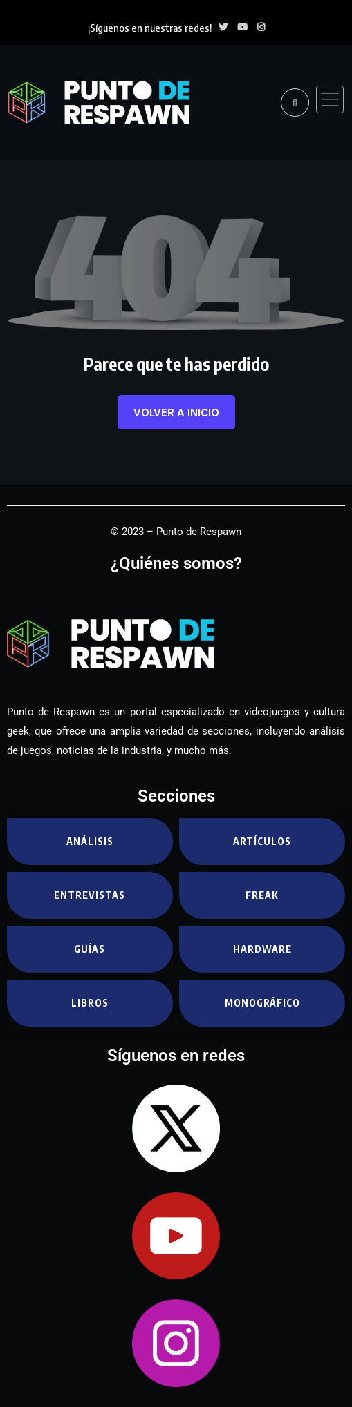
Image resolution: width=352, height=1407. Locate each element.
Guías (89, 949)
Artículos (262, 841)
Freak (262, 895)
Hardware (262, 949)
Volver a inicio (176, 413)
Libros (90, 1003)
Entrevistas (89, 895)
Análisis (89, 841)
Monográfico (262, 1003)
